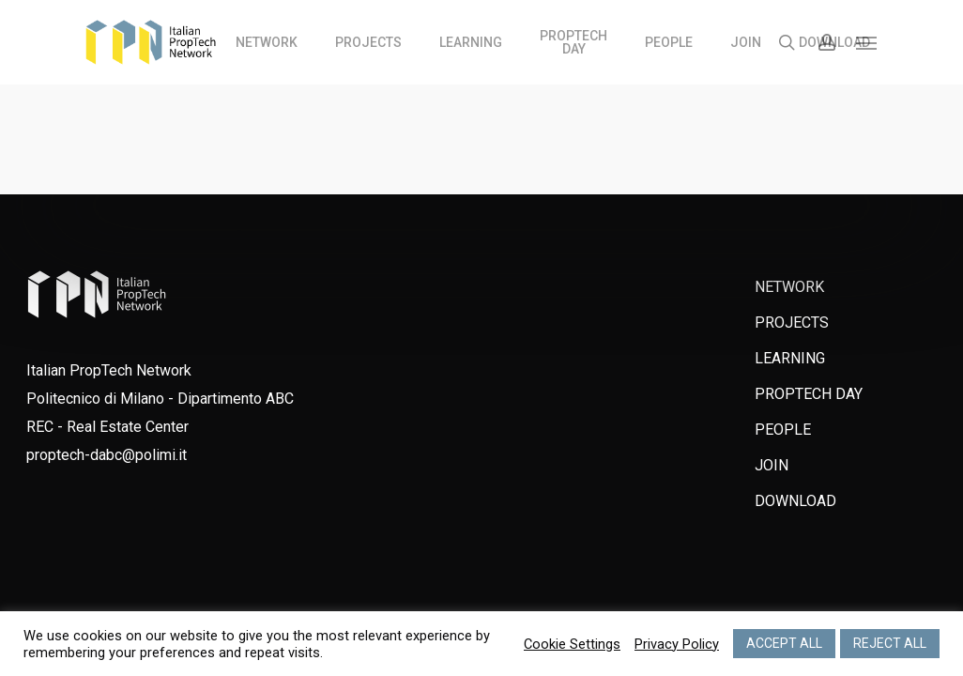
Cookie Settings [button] (572, 644)
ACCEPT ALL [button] (784, 643)
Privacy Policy (676, 644)
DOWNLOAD (795, 501)
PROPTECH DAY (809, 394)
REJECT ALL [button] (889, 643)
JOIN (771, 465)
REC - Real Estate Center (107, 427)
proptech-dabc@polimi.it (106, 455)
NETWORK (789, 287)
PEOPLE (783, 429)
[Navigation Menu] (867, 42)
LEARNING (790, 358)
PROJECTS (792, 322)
